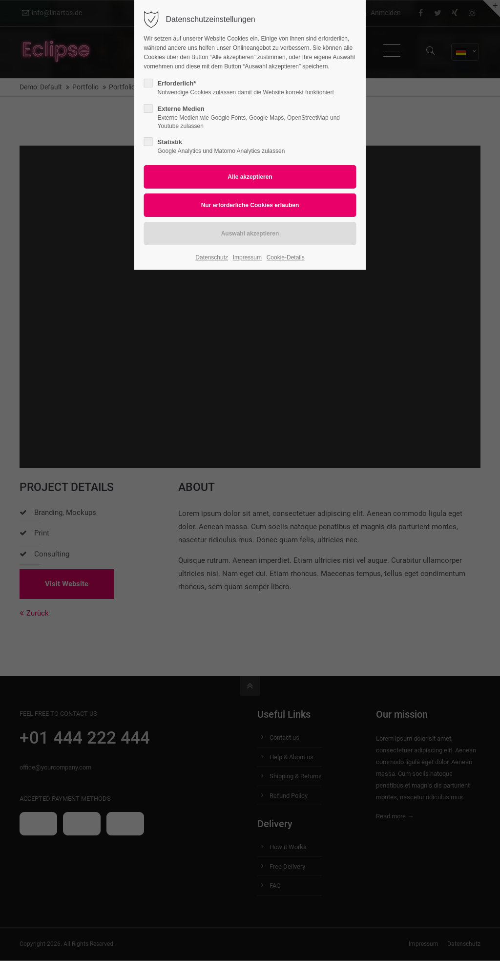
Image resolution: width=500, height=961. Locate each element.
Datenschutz (211, 257)
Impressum (247, 257)
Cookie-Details (286, 257)
